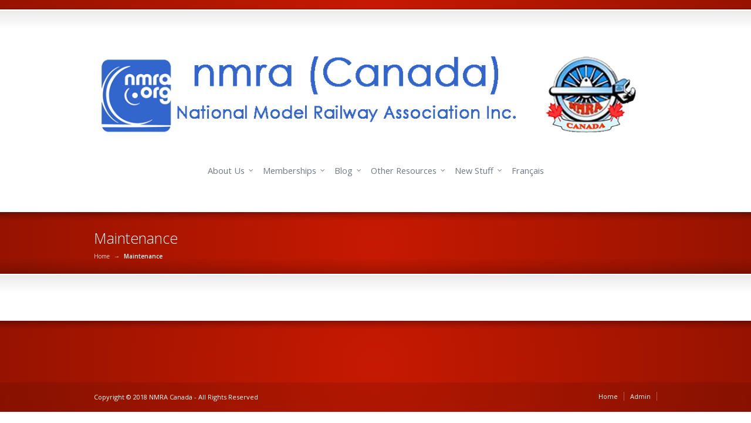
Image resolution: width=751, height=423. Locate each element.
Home (102, 256)
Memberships (289, 170)
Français (528, 170)
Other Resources (404, 170)
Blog (343, 170)
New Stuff (474, 170)
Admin (640, 396)
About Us (226, 170)
